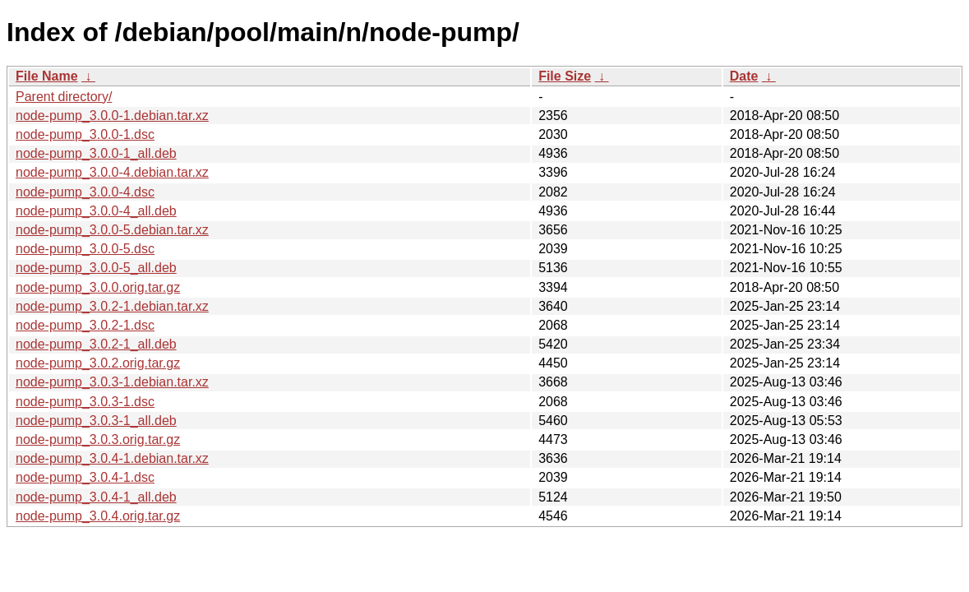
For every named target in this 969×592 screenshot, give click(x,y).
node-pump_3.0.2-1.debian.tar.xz (112, 306)
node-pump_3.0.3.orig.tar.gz (98, 439)
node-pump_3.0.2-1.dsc (85, 325)
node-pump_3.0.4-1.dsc (85, 477)
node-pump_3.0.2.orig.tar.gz (98, 363)
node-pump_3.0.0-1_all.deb (96, 153)
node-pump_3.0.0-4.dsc (85, 192)
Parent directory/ (64, 97)
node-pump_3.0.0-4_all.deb (96, 211)
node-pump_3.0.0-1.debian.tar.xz (112, 116)
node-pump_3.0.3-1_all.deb (96, 421)
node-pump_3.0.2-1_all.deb (96, 344)
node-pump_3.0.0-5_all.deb (96, 268)
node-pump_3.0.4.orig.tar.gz (98, 516)
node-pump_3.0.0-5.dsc (85, 249)
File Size (564, 76)
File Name (47, 76)
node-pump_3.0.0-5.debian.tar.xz (112, 230)
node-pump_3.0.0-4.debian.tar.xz (112, 172)
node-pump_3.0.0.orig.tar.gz (98, 287)
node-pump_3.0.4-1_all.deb (96, 497)
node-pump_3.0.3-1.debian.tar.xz (112, 382)
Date (744, 76)
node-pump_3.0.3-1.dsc (85, 402)
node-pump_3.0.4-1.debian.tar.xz (112, 458)
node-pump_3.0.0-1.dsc (85, 134)
